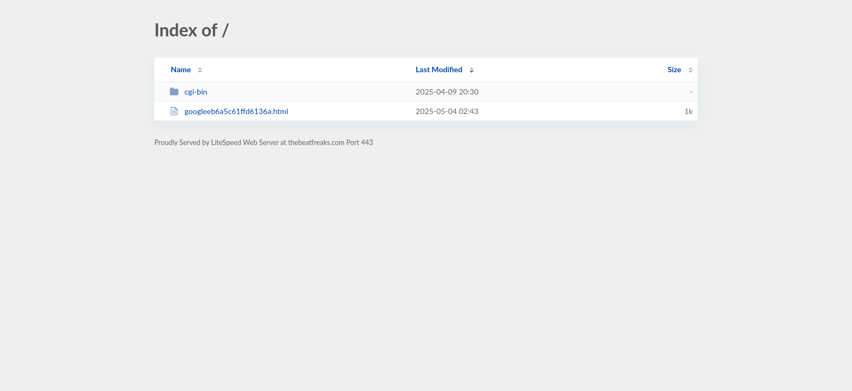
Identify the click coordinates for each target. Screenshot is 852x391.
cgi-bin (188, 91)
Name (181, 69)
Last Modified (439, 69)
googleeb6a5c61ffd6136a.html (229, 111)
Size (674, 69)
